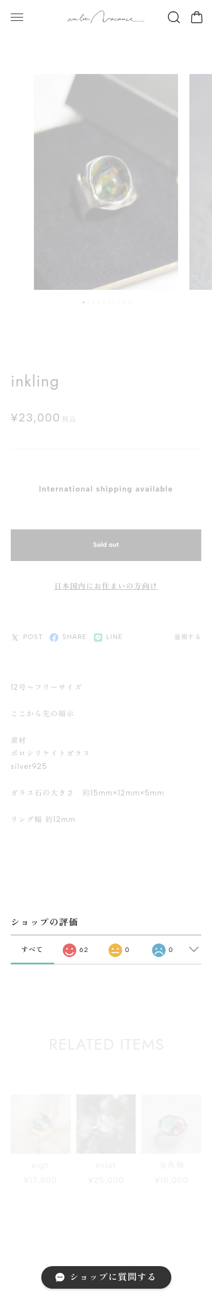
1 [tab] (83, 299)
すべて (32, 947)
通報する (187, 633)
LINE (108, 634)
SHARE (68, 634)
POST (27, 634)
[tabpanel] (106, 179)
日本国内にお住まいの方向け (106, 583)
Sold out (106, 541)
